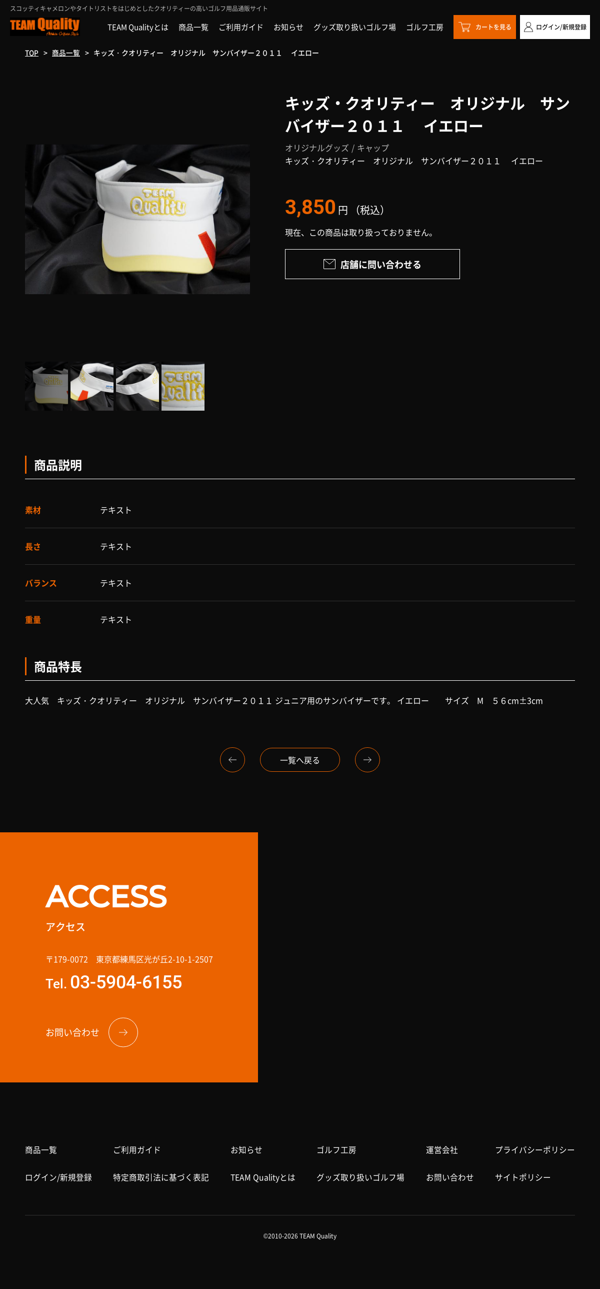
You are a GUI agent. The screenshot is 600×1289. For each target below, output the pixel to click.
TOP (32, 53)
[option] (137, 219)
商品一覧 (67, 53)
